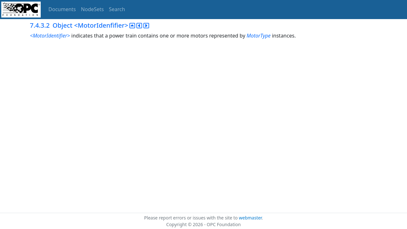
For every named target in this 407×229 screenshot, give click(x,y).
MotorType (259, 35)
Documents (62, 9)
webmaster (250, 218)
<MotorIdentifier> (50, 35)
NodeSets (92, 9)
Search (117, 9)
